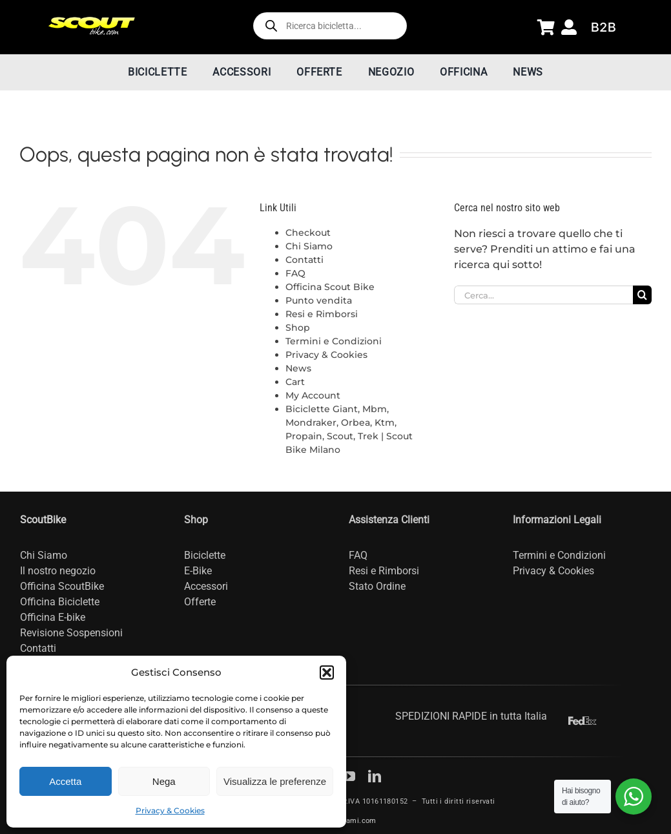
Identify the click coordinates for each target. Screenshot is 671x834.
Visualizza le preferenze (274, 781)
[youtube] (348, 776)
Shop (297, 327)
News (298, 368)
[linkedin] (374, 776)
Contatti (304, 260)
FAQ (295, 273)
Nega (164, 781)
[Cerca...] (543, 295)
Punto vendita (318, 300)
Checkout (308, 232)
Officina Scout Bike (330, 287)
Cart (295, 382)
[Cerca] (642, 295)
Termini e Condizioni (333, 341)
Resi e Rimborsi (321, 314)
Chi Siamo (309, 246)
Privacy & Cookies (170, 810)
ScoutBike (43, 520)
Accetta (65, 781)
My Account (312, 395)
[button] (326, 672)
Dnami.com (357, 821)
